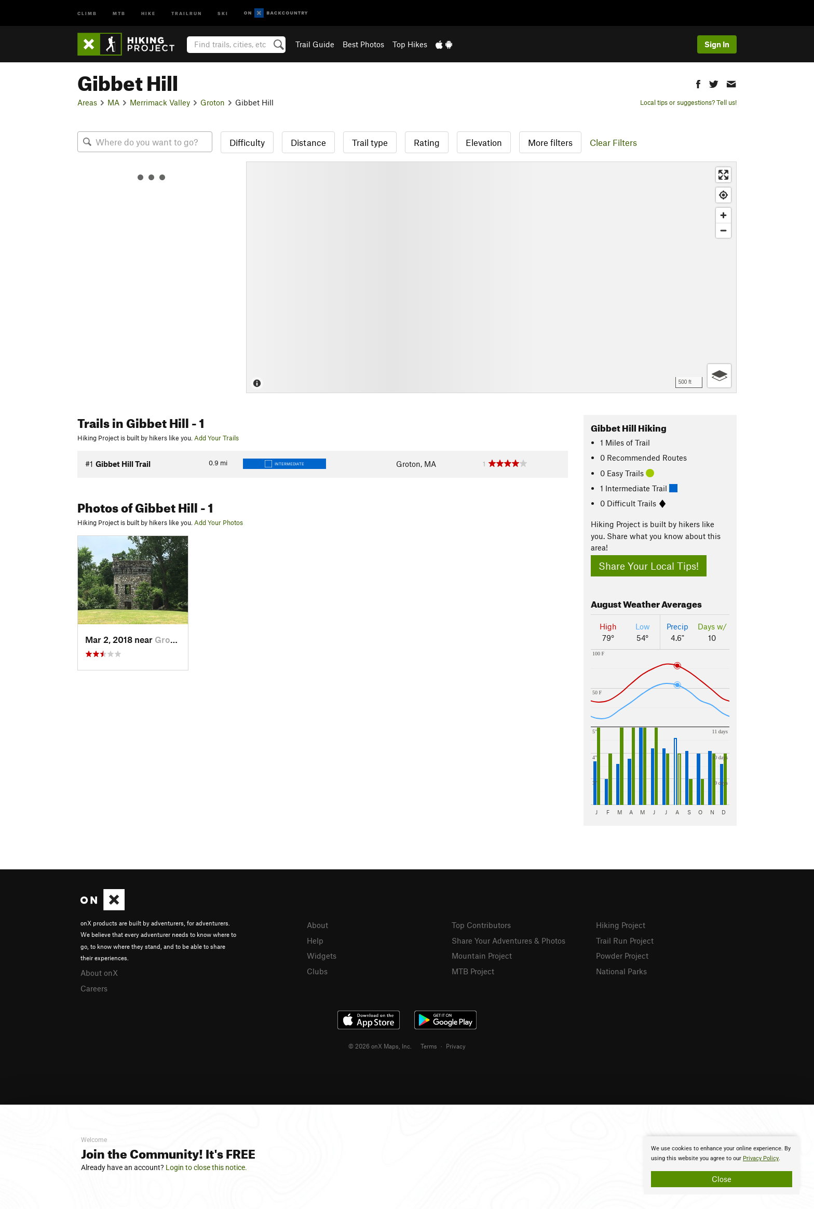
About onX (99, 972)
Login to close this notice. (206, 1167)
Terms (428, 1046)
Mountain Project (482, 955)
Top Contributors (481, 925)
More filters (550, 142)
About (317, 925)
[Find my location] (723, 195)
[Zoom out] (723, 230)
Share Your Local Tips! (649, 566)
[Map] (491, 277)
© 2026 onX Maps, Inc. (380, 1046)
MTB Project (473, 971)
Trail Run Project (625, 940)
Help (315, 940)
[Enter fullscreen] (723, 174)
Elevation (484, 142)
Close (721, 1179)
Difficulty (247, 142)
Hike (148, 12)
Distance (308, 142)
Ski (223, 12)
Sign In (716, 44)
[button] (698, 83)
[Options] (719, 375)
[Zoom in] (723, 215)
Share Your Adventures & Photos (508, 940)
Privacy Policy (761, 1158)
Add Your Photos (218, 522)
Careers (93, 988)
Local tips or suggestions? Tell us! (688, 102)
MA (113, 102)
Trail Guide (314, 44)
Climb (87, 12)
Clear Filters (613, 142)
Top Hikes (409, 44)
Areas (87, 102)
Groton (212, 102)
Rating (427, 142)
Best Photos (363, 44)
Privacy (456, 1046)
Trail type (370, 142)
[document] (721, 1165)
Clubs (317, 971)
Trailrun (186, 12)
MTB (119, 12)
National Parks (621, 971)
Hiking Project (620, 925)
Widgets (321, 955)
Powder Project (622, 955)
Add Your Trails (216, 438)
